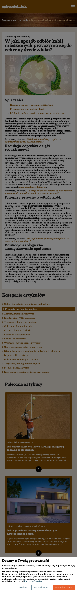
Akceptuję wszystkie (63, 587)
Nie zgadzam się (41, 587)
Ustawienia (22, 587)
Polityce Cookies (33, 581)
